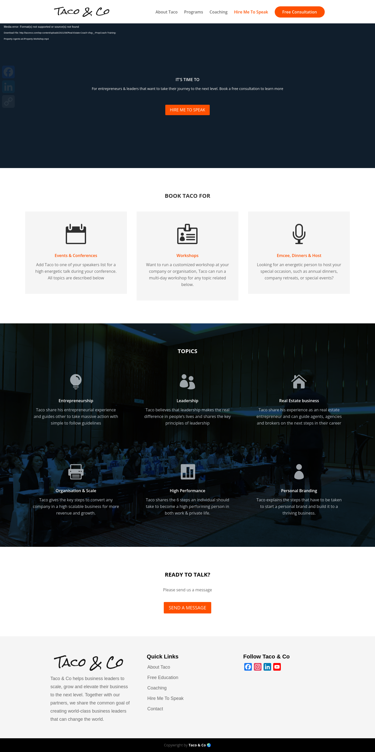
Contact (155, 708)
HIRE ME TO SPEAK (187, 110)
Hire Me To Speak (251, 12)
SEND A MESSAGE (187, 608)
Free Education (162, 677)
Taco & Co (197, 745)
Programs (193, 12)
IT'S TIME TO (187, 79)
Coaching (218, 12)
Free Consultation (299, 12)
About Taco (166, 12)
